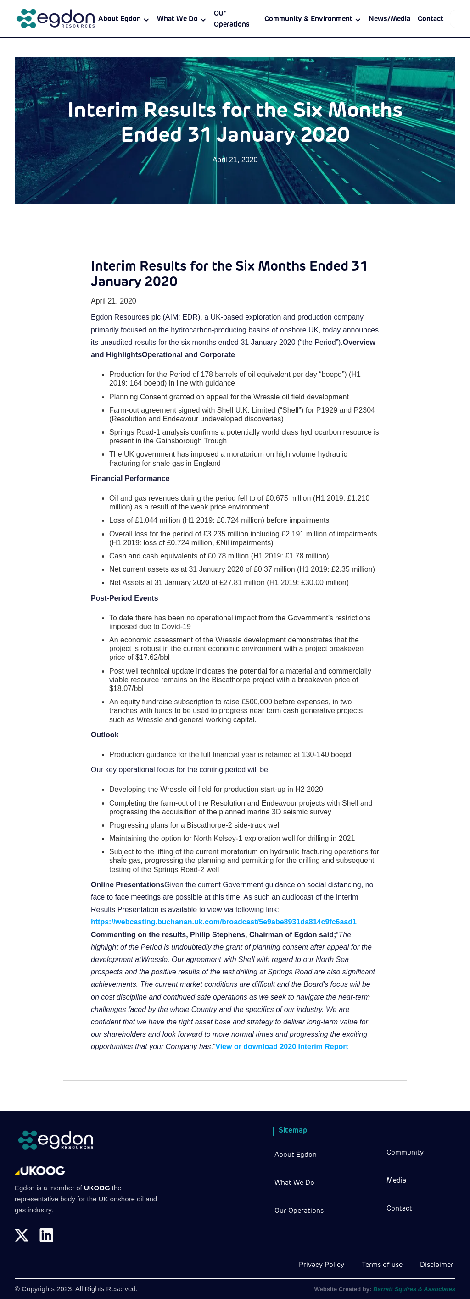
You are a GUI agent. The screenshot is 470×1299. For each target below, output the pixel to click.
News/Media (389, 19)
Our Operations (232, 19)
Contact (430, 19)
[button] (124, 19)
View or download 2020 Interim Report (281, 1046)
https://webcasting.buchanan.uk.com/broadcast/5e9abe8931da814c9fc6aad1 (224, 922)
